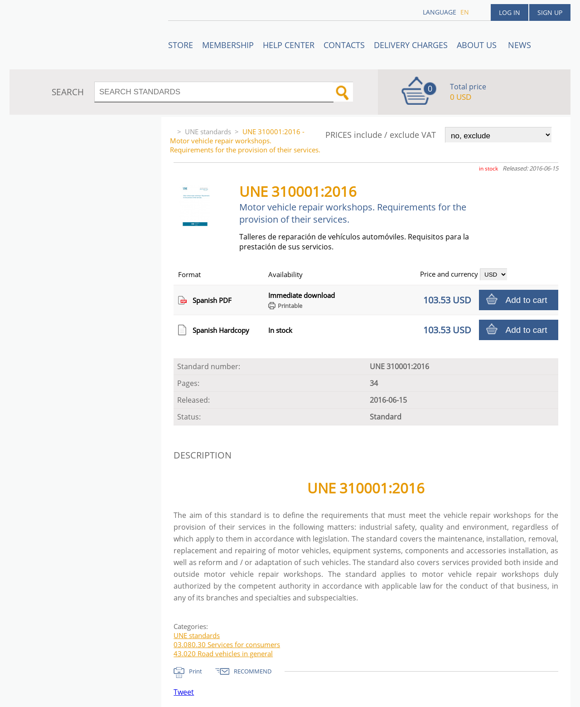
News (519, 44)
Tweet (184, 692)
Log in (509, 12)
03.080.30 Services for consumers (227, 644)
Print (195, 671)
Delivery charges (411, 44)
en (464, 12)
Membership (228, 44)
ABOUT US (478, 44)
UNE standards (208, 131)
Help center (288, 44)
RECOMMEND (252, 671)
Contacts (344, 44)
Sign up (549, 12)
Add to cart (526, 300)
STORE (180, 44)
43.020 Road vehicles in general (223, 653)
